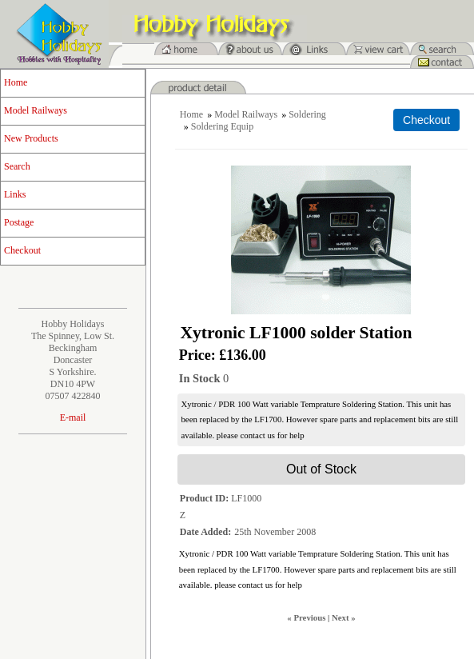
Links (15, 194)
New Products (31, 138)
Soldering (307, 114)
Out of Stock (321, 469)
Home (15, 82)
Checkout (22, 250)
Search (17, 166)
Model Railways (35, 110)
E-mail (73, 417)
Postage (19, 222)
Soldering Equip (222, 126)
